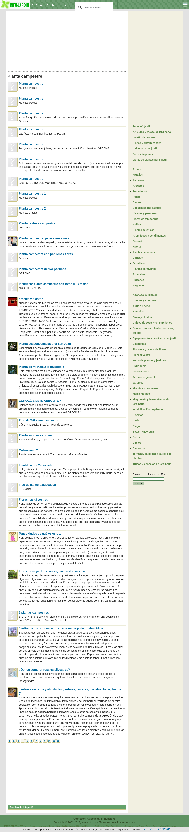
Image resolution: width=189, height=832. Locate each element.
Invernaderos (141, 371)
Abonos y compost (144, 300)
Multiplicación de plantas (148, 409)
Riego (136, 426)
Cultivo (81, 826)
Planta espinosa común (35, 435)
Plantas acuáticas (143, 230)
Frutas (141, 826)
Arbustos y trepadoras (39, 826)
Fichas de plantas (143, 154)
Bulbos (137, 224)
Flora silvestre (141, 354)
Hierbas (181, 826)
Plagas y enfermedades (147, 143)
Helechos (138, 279)
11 (54, 741)
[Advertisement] (67, 40)
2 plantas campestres (34, 612)
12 (58, 741)
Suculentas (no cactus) (147, 207)
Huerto (137, 246)
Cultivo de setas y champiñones (152, 322)
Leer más (148, 829)
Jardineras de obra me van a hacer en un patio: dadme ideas (61, 628)
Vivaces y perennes (145, 213)
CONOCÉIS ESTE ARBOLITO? (40, 400)
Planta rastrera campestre (37, 223)
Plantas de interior (144, 252)
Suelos (137, 442)
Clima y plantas (142, 317)
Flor (107, 826)
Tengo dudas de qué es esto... (40, 533)
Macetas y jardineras (145, 388)
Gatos (154, 826)
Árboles (137, 169)
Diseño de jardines (144, 137)
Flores (113, 826)
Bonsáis (138, 257)
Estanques (139, 343)
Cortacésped (71, 826)
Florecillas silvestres (33, 499)
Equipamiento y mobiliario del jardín (155, 338)
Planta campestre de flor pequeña (42, 269)
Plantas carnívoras (144, 268)
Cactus (137, 202)
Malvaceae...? (28, 450)
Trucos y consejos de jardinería (152, 463)
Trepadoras (140, 191)
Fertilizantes (100, 826)
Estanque (89, 826)
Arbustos (138, 185)
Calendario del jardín (145, 148)
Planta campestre (31, 83)
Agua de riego (141, 305)
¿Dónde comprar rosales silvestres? (44, 669)
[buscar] (93, 7)
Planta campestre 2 (32, 208)
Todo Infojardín (142, 126)
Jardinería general (144, 377)
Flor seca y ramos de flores (149, 349)
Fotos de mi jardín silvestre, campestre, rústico (52, 571)
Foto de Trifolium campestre (38, 420)
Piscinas (138, 415)
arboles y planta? (31, 298)
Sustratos (139, 448)
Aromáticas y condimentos (149, 235)
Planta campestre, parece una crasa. (44, 238)
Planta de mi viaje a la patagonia (41, 366)
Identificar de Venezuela (35, 465)
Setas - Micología (143, 431)
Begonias (138, 285)
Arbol (26, 826)
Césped (137, 241)
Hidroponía (139, 366)
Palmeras (138, 180)
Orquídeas (139, 263)
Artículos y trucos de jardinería (152, 131)
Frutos (148, 826)
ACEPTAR (164, 829)
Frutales (138, 174)
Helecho (162, 826)
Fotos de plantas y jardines (149, 360)
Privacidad (109, 818)
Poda (136, 420)
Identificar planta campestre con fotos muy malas (53, 283)
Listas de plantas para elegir (150, 159)
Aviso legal (93, 818)
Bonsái (52, 826)
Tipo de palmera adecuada (37, 484)
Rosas (136, 196)
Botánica (138, 311)
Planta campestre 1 (32, 193)
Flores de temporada (145, 218)
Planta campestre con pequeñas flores (46, 254)
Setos (136, 437)
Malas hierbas (141, 393)
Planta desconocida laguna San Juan (45, 343)
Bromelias (139, 274)
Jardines (138, 382)
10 (49, 741)
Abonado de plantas (145, 294)
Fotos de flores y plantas (127, 826)
